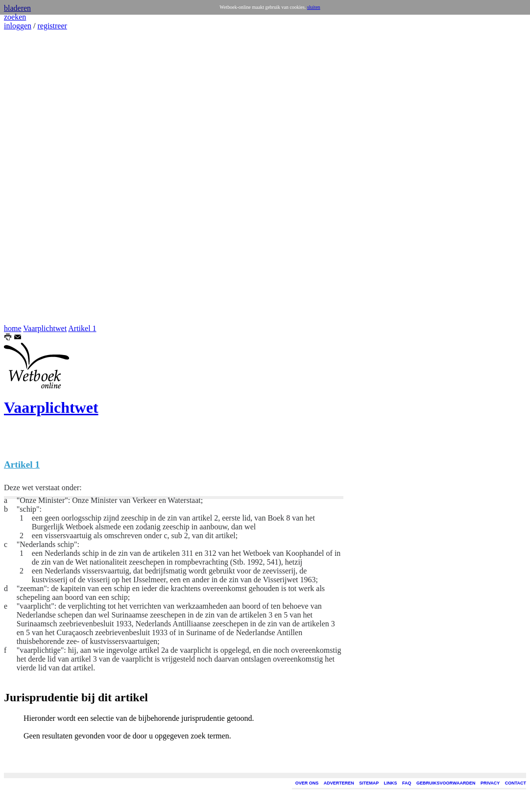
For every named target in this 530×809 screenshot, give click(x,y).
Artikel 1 (82, 328)
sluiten (313, 7)
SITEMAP (369, 783)
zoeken (15, 17)
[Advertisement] (33, 177)
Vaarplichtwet (45, 328)
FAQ (406, 783)
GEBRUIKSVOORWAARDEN (445, 783)
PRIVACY (490, 783)
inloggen (17, 26)
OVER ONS (307, 783)
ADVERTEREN (339, 783)
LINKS (390, 783)
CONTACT (515, 783)
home (13, 328)
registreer (52, 26)
